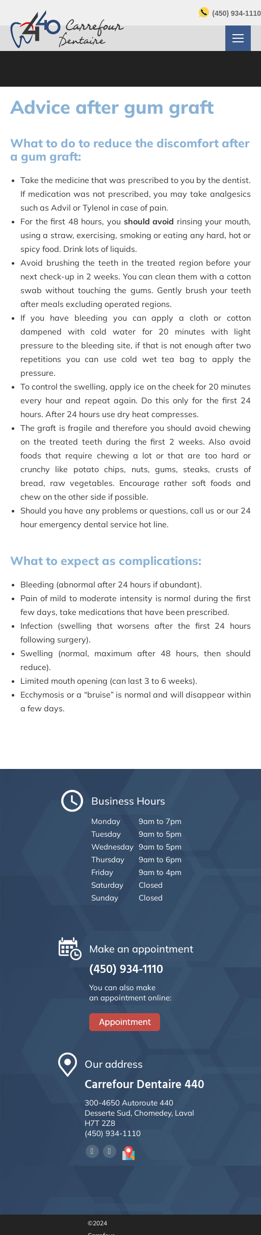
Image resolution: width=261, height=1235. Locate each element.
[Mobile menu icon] (238, 38)
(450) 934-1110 (236, 13)
